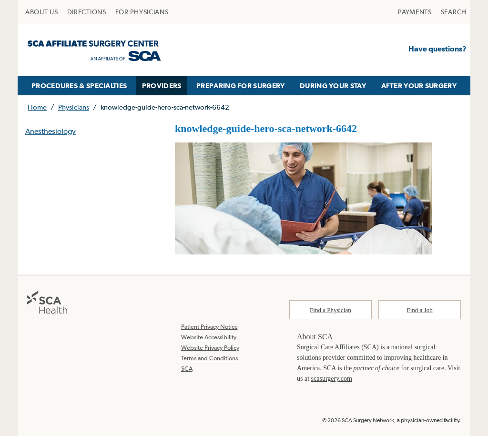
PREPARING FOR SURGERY (240, 85)
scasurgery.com (331, 378)
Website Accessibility (208, 337)
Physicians (73, 107)
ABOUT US (41, 12)
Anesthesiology (50, 131)
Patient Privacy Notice (209, 326)
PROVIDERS (162, 85)
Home (37, 107)
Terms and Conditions (209, 358)
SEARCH (454, 12)
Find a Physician (330, 310)
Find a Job (420, 310)
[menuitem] (41, 12)
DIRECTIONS (86, 12)
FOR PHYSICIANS (142, 12)
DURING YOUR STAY (333, 85)
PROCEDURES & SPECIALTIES (79, 85)
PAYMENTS (415, 12)
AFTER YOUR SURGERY (419, 85)
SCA (187, 368)
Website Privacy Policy (210, 347)
